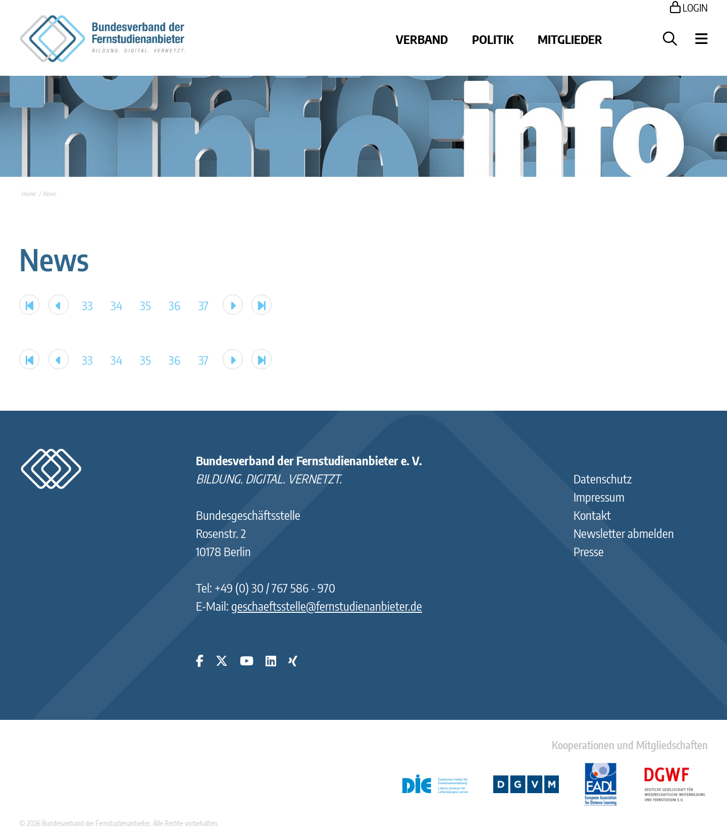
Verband (422, 38)
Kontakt (592, 514)
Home (28, 194)
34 (117, 305)
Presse (589, 551)
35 (145, 305)
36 (174, 305)
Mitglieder (570, 38)
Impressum (599, 496)
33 (87, 305)
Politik (492, 38)
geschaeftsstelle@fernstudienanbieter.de (326, 605)
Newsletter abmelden (624, 533)
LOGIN (689, 7)
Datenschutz (603, 478)
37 (203, 305)
